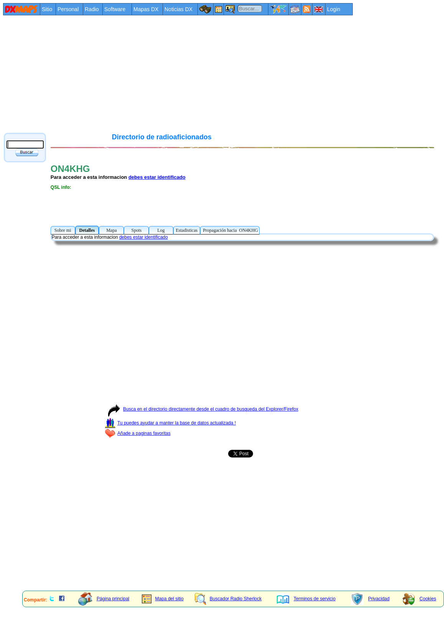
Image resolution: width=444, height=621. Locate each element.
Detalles (87, 230)
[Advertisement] (146, 73)
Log (160, 230)
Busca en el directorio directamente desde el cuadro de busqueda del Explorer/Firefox (201, 409)
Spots (136, 230)
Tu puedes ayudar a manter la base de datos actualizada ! (170, 423)
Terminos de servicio (306, 598)
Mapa (111, 230)
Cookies (419, 598)
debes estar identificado (157, 177)
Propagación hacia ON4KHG (230, 230)
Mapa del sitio (163, 598)
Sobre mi (63, 230)
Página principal (103, 598)
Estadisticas (187, 230)
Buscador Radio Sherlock (228, 598)
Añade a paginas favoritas (138, 433)
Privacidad (370, 598)
